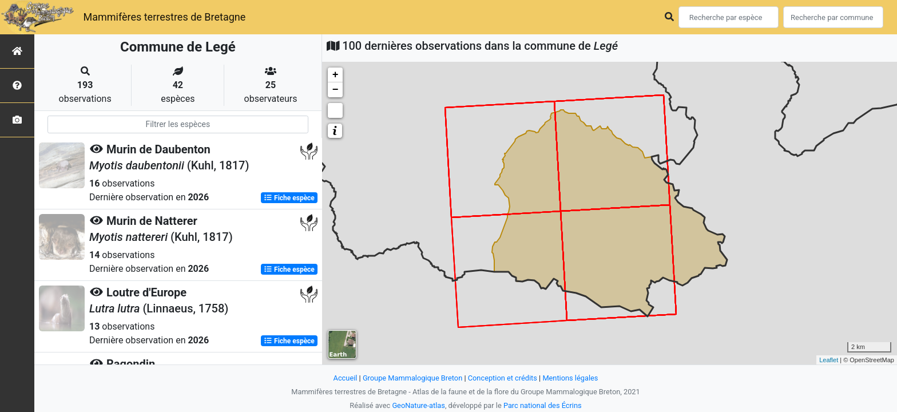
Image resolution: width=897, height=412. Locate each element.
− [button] (335, 90)
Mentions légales (570, 378)
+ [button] (335, 75)
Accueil (346, 378)
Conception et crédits (502, 378)
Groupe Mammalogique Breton (412, 378)
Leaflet (828, 359)
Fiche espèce (289, 198)
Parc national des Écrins (542, 405)
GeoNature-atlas (418, 405)
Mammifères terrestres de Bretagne (164, 17)
